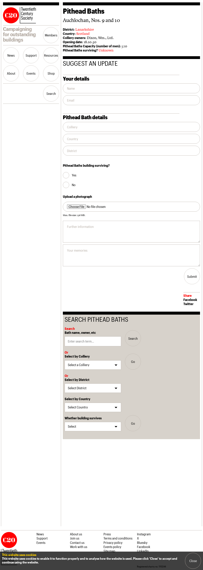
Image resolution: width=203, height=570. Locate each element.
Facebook (190, 300)
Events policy (112, 547)
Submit (192, 276)
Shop (51, 73)
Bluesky (142, 542)
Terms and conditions (117, 538)
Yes (74, 175)
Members (51, 35)
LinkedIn (143, 551)
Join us (74, 538)
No (74, 185)
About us (76, 534)
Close (193, 561)
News (11, 55)
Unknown (106, 50)
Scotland (83, 33)
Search (51, 93)
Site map (109, 551)
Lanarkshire (84, 29)
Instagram (144, 534)
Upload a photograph (77, 196)
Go (133, 362)
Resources (51, 55)
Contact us (77, 542)
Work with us (78, 547)
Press (107, 534)
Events (31, 73)
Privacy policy (113, 542)
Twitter (188, 304)
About (11, 73)
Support (31, 55)
